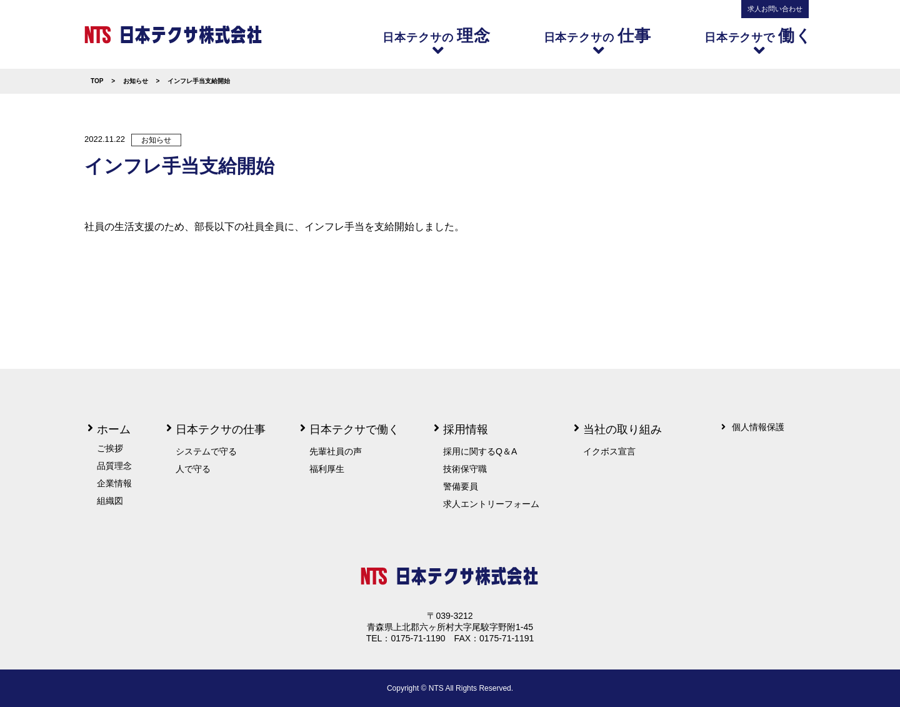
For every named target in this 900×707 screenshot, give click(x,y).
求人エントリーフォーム (491, 504)
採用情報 (465, 429)
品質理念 (114, 466)
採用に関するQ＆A (480, 451)
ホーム (114, 429)
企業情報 (114, 483)
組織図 (110, 501)
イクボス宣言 (609, 451)
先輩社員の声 (335, 451)
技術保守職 (465, 469)
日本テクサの (437, 40)
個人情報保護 (758, 427)
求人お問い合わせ (775, 9)
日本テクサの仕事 (221, 429)
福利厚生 (326, 469)
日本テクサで (760, 40)
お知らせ (156, 140)
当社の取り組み (622, 429)
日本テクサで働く (354, 429)
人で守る (193, 469)
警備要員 (460, 486)
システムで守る (206, 451)
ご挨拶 (110, 448)
